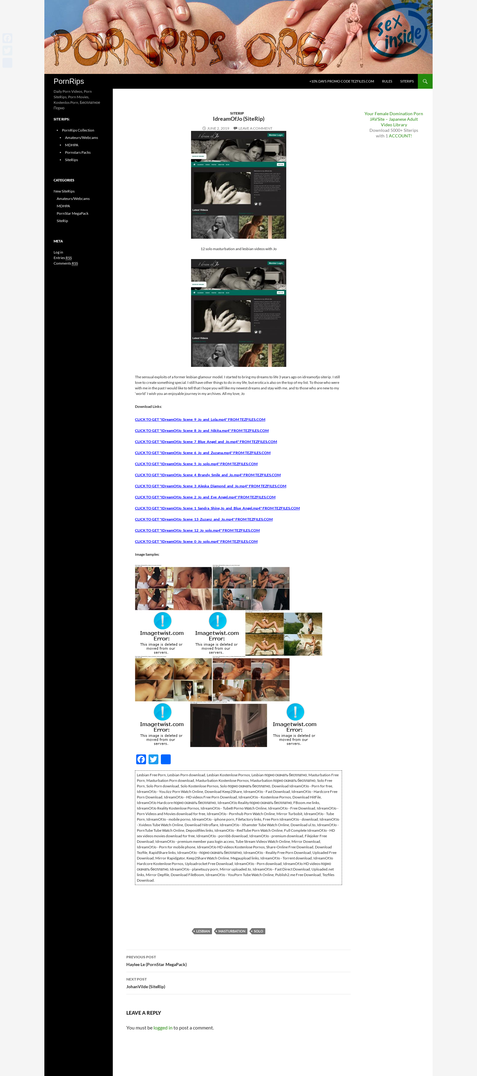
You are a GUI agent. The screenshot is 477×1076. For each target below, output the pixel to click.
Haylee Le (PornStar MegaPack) (238, 960)
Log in (58, 252)
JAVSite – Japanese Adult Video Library (394, 121)
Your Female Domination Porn (394, 113)
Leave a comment (255, 128)
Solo (258, 931)
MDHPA (71, 145)
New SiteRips (64, 191)
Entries (63, 257)
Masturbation (231, 931)
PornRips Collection (78, 130)
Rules (387, 81)
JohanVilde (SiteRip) (238, 982)
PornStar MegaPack (72, 213)
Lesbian (203, 931)
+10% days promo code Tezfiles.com (341, 81)
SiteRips (407, 81)
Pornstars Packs (78, 152)
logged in (163, 1027)
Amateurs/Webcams (81, 137)
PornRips (69, 81)
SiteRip (237, 113)
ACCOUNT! (400, 135)
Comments (66, 263)
